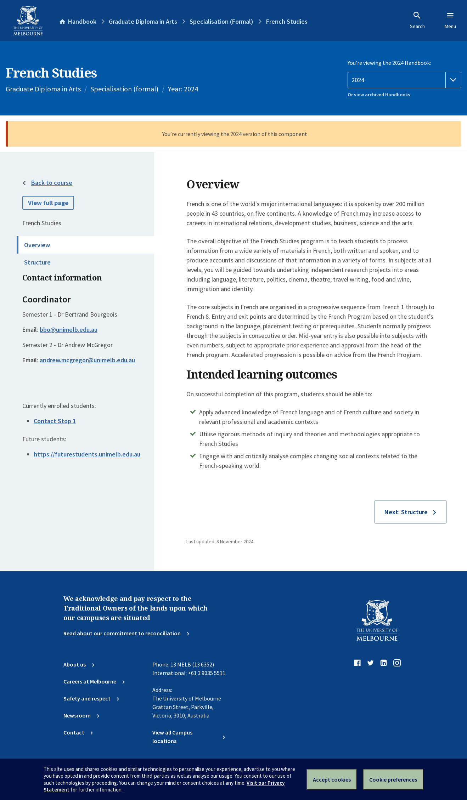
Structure (37, 262)
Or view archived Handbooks (379, 94)
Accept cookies (332, 779)
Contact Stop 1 (55, 421)
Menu (450, 20)
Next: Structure (406, 512)
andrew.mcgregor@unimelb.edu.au (87, 360)
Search (417, 20)
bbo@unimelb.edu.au (68, 330)
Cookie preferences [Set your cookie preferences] (393, 779)
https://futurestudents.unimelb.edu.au (87, 454)
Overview (37, 245)
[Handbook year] (404, 80)
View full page (48, 203)
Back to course (51, 182)
